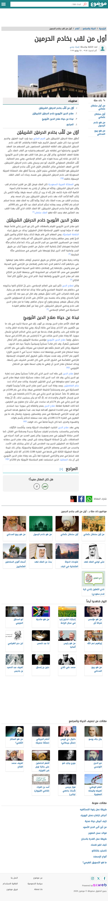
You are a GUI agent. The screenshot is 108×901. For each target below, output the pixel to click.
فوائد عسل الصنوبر (97, 833)
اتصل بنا (14, 878)
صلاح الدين (68, 373)
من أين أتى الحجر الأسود (95, 827)
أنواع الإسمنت (100, 856)
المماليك (64, 460)
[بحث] (85, 4)
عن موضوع (37, 878)
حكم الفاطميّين (71, 385)
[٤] (69, 367)
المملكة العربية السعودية (61, 184)
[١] (63, 178)
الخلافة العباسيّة (71, 234)
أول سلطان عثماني (99, 115)
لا (37, 486)
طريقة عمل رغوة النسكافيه (93, 809)
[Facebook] (104, 878)
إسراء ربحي (74, 47)
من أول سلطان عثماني (98, 107)
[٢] (61, 178)
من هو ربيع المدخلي (99, 132)
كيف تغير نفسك (99, 845)
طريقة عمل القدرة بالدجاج (94, 839)
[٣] (70, 254)
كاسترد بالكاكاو (99, 851)
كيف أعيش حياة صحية (96, 821)
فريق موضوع (12, 889)
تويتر (73, 499)
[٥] (67, 367)
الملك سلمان (41, 212)
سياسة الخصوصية (35, 884)
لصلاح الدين (67, 285)
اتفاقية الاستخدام (10, 884)
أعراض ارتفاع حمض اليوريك (93, 815)
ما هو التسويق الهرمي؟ (95, 862)
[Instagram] (92, 878)
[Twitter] (98, 878)
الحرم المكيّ (39, 138)
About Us (38, 889)
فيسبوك (81, 499)
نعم (45, 486)
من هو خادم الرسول (99, 124)
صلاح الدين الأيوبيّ (56, 340)
